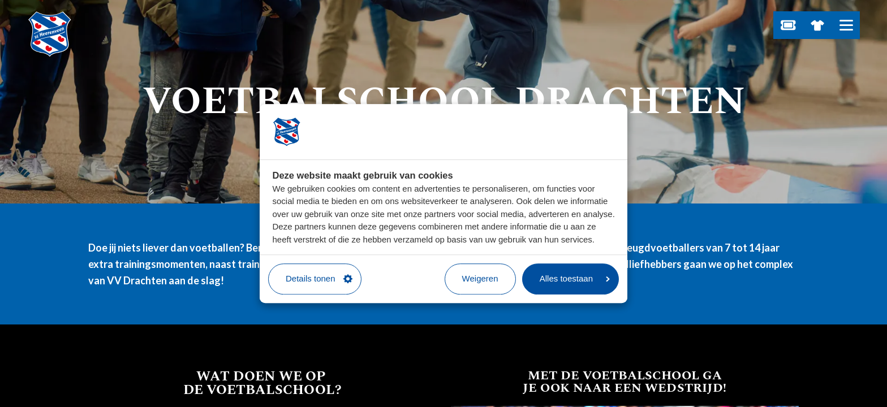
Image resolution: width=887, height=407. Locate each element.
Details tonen (319, 278)
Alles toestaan (575, 278)
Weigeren (480, 278)
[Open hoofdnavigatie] (846, 25)
